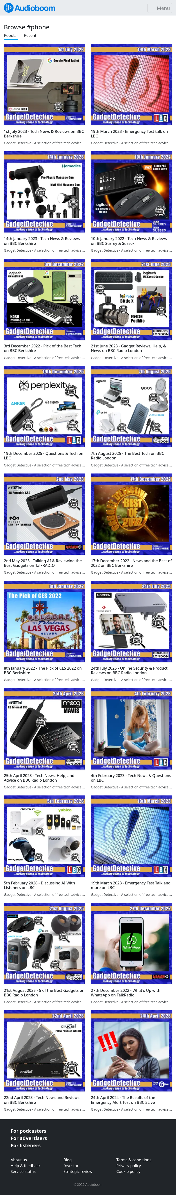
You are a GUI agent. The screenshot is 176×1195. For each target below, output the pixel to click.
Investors (71, 1165)
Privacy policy (128, 1165)
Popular (11, 35)
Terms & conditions (133, 1160)
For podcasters (28, 1131)
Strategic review (77, 1171)
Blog (67, 1160)
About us (19, 1160)
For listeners (26, 1145)
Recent (30, 35)
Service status (23, 1171)
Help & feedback (25, 1165)
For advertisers (29, 1138)
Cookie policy (128, 1171)
